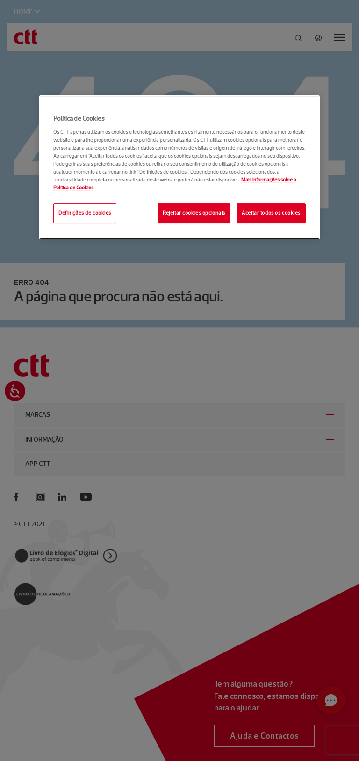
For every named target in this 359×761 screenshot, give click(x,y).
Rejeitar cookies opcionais (194, 213)
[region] (179, 167)
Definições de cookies (84, 213)
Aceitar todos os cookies (271, 213)
